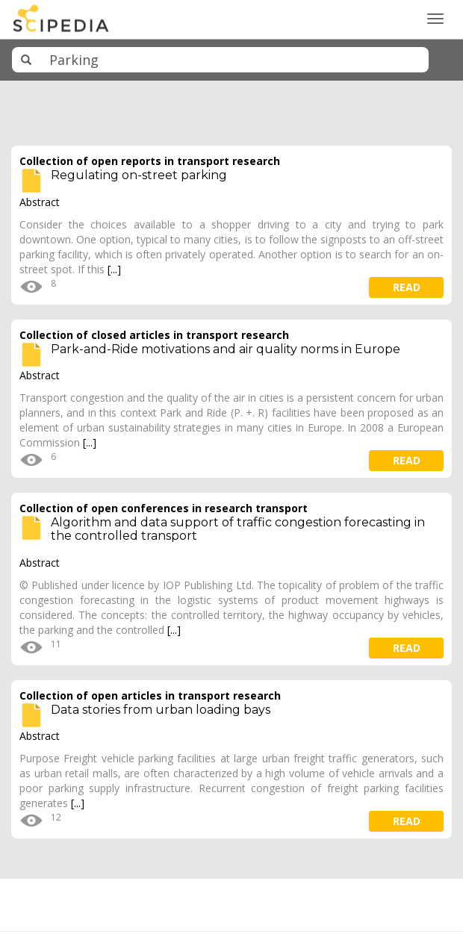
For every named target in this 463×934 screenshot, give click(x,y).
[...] (114, 269)
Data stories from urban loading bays (160, 710)
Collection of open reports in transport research (149, 161)
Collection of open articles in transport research (150, 695)
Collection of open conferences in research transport (163, 508)
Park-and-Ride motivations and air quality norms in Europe (225, 349)
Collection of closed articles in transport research (154, 335)
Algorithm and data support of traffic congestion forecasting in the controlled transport (238, 529)
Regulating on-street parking (139, 175)
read (406, 287)
